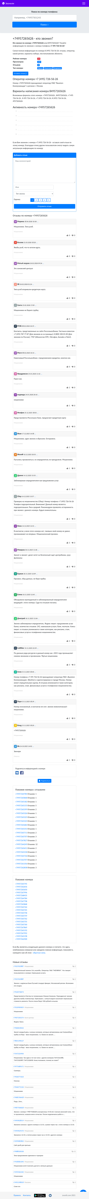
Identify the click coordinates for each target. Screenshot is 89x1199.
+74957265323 (21, 821)
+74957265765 (21, 910)
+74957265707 (21, 836)
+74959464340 (18, 1172)
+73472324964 (18, 1054)
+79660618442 (18, 1028)
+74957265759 (21, 916)
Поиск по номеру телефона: (44, 11)
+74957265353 (21, 829)
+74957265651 (21, 848)
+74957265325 (21, 817)
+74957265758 (21, 913)
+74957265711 (21, 833)
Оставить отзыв (20, 73)
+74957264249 (21, 844)
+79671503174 (18, 1018)
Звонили (8, 3)
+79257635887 (18, 966)
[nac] (84, 3)
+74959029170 (18, 1131)
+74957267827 (21, 840)
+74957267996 (21, 892)
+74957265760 (21, 924)
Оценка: (17, 199)
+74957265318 (21, 852)
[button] (44, 25)
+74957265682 (21, 825)
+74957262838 (21, 867)
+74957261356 (21, 864)
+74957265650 (21, 889)
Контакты (27, 1195)
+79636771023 (18, 1077)
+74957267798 (21, 901)
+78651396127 (18, 1041)
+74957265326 (21, 813)
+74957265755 (21, 921)
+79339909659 (18, 1007)
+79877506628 (18, 1108)
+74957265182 (21, 802)
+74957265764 (21, 907)
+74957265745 (21, 884)
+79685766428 (18, 1097)
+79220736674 (18, 992)
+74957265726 (21, 856)
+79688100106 (18, 1151)
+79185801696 (18, 1162)
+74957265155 (21, 805)
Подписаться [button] (44, 781)
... (38, 221)
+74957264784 (21, 794)
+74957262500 (21, 939)
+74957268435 (21, 895)
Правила (17, 1195)
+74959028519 (18, 1121)
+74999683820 (18, 1141)
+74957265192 (21, 930)
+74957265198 (21, 936)
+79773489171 (18, 1066)
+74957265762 (21, 919)
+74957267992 (21, 933)
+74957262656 (21, 887)
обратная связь (39, 953)
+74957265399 (21, 809)
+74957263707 (21, 860)
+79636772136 (18, 1087)
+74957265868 (21, 798)
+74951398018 (18, 1182)
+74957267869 (21, 927)
